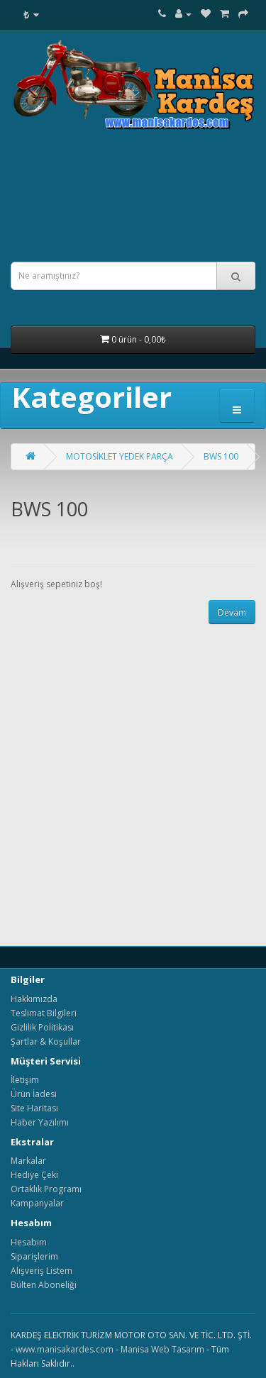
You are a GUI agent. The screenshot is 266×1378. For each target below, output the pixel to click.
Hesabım (29, 1242)
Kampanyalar (37, 1203)
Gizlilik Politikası (42, 1027)
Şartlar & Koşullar (46, 1041)
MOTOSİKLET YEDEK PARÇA (119, 456)
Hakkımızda (34, 999)
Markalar (28, 1161)
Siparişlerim (34, 1256)
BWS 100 (221, 456)
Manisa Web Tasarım (162, 1349)
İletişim (25, 1080)
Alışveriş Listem (41, 1271)
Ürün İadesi (34, 1094)
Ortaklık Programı (46, 1189)
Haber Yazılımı (40, 1122)
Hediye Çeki (34, 1175)
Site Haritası (34, 1108)
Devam (232, 612)
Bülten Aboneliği (44, 1285)
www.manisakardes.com (64, 1349)
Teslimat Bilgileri (44, 1013)
